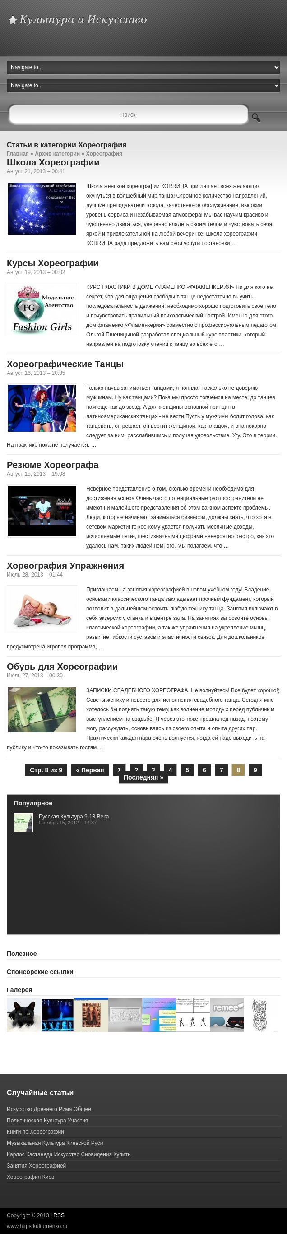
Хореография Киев (30, 1177)
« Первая (90, 770)
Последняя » (143, 777)
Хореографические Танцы (65, 364)
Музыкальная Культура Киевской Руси (55, 1143)
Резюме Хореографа (52, 465)
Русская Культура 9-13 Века (74, 816)
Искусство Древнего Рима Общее (49, 1109)
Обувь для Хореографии (62, 666)
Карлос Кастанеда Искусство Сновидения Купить (68, 1154)
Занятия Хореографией (36, 1166)
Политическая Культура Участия (47, 1120)
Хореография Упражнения (65, 566)
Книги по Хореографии (35, 1132)
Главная (18, 154)
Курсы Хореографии (53, 263)
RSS (59, 1215)
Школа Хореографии (53, 162)
